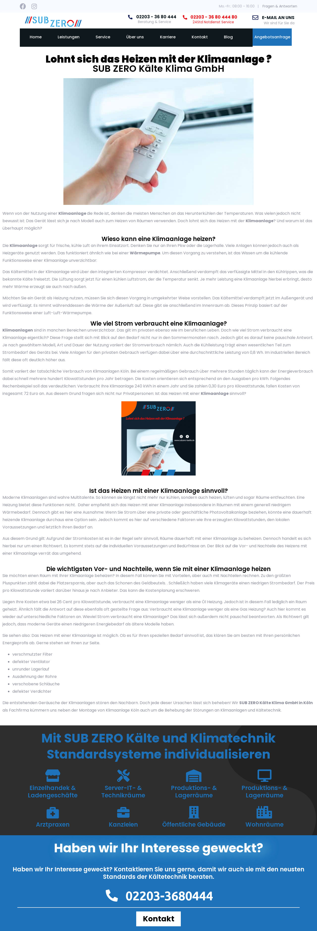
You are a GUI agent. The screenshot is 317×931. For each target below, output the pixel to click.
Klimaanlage (72, 213)
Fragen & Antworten (280, 6)
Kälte (28, 279)
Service (103, 37)
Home (36, 37)
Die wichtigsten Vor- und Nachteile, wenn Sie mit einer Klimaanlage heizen (158, 569)
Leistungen (68, 37)
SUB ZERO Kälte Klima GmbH (158, 68)
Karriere (168, 37)
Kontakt (200, 37)
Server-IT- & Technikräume (123, 791)
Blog (228, 37)
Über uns (135, 37)
